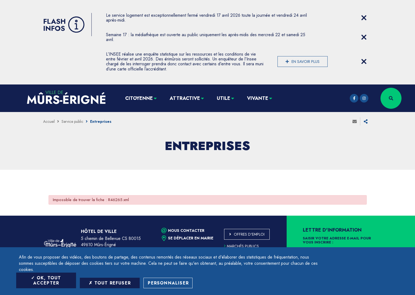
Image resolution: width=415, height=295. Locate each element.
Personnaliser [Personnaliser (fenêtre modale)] (168, 283)
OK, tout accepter (46, 280)
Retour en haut (399, 216)
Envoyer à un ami (354, 121)
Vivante (257, 98)
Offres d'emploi (249, 234)
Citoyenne (139, 98)
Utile (223, 98)
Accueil (49, 121)
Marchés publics (241, 246)
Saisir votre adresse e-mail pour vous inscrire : (337, 240)
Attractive (185, 98)
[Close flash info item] (364, 18)
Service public (72, 121)
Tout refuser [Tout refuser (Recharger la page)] (110, 283)
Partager (365, 121)
